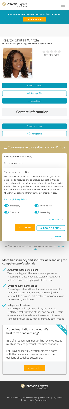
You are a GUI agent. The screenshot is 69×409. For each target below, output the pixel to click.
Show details (53, 219)
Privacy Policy (20, 199)
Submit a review (34, 85)
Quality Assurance (30, 397)
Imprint (8, 199)
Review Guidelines (14, 397)
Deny (58, 236)
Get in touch (34, 100)
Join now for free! (34, 367)
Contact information (40, 111)
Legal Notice (57, 397)
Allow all (25, 227)
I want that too (34, 19)
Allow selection (50, 228)
